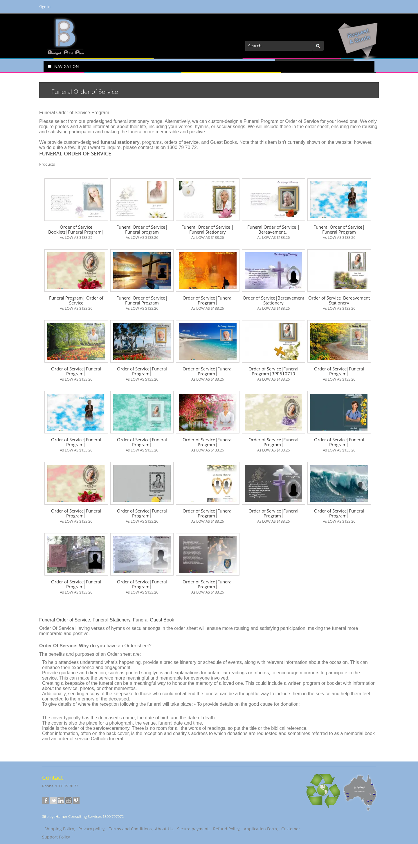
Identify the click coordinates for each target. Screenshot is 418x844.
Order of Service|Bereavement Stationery (273, 300)
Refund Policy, (226, 829)
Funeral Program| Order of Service (76, 300)
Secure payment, (193, 829)
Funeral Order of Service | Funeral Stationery (207, 229)
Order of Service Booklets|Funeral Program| (76, 229)
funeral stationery (131, 121)
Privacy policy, (91, 829)
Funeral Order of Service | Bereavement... (273, 229)
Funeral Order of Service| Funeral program (141, 229)
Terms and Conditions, (130, 829)
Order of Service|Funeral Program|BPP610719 (273, 371)
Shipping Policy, (59, 829)
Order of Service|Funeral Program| (208, 300)
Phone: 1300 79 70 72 (60, 786)
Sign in (45, 6)
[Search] (278, 46)
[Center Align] (318, 46)
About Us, (164, 829)
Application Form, (260, 829)
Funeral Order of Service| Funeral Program (339, 229)
